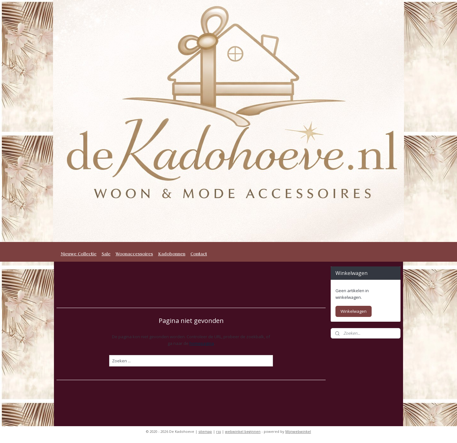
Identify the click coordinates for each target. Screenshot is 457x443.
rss (218, 431)
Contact (198, 254)
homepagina (201, 343)
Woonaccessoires (134, 254)
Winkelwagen (354, 311)
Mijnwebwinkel (298, 431)
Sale (106, 254)
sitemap (205, 431)
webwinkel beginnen (243, 431)
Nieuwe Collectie (78, 254)
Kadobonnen (171, 254)
